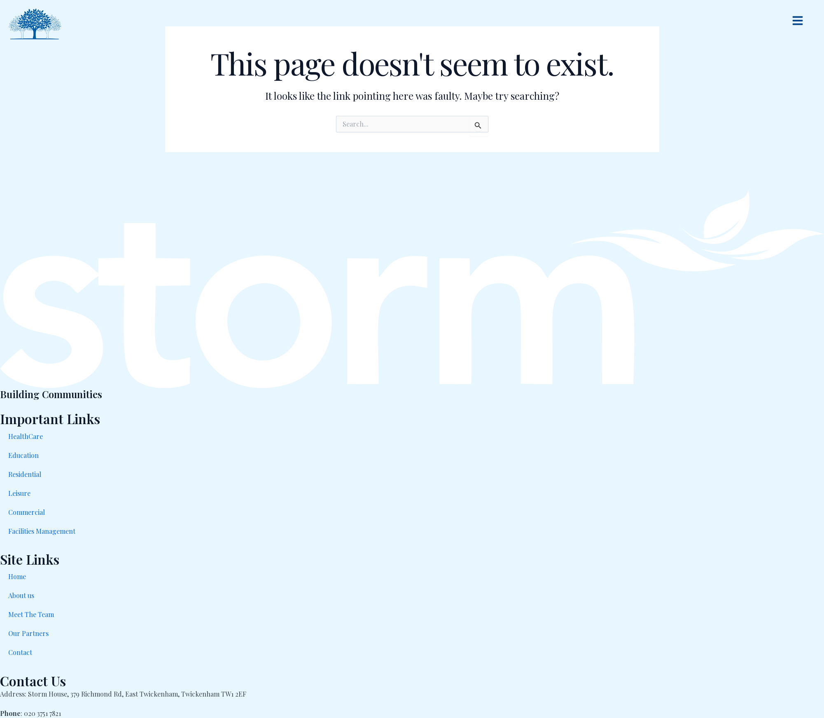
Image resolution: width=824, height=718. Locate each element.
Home (17, 576)
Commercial (26, 512)
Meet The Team (31, 614)
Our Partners (28, 633)
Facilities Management (41, 531)
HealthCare (25, 436)
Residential (24, 474)
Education (23, 455)
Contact (20, 652)
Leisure (19, 493)
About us (21, 595)
